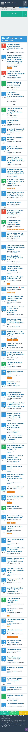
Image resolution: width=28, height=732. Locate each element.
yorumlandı (15, 89)
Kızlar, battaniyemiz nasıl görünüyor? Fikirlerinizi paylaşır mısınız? (15, 298)
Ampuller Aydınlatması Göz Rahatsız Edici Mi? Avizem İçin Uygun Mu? (15, 447)
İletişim (2, 715)
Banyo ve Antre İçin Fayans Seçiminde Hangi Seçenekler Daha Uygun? (15, 560)
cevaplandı (15, 66)
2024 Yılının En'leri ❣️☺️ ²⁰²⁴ (15, 287)
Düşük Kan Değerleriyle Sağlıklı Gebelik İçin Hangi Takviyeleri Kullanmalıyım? (15, 171)
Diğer (14, 52)
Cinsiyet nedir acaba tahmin (16, 703)
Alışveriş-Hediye (16, 65)
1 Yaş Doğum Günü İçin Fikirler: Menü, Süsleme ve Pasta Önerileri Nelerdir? (15, 394)
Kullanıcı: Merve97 (4, 7)
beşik (8, 283)
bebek (2, 716)
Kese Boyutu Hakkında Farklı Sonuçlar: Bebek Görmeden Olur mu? (14, 84)
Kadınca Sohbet (11, 3)
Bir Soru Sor (11, 14)
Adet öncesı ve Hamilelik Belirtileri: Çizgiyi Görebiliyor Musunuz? (15, 457)
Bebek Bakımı (9, 715)
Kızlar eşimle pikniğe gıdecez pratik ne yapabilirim (13, 600)
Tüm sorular (4, 9)
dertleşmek (9, 378)
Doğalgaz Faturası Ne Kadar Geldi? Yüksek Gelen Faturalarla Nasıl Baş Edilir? (16, 404)
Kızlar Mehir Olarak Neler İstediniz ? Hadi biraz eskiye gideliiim (15, 570)
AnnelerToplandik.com (5, 717)
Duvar (14, 7)
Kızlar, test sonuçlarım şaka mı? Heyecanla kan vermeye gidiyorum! (16, 247)
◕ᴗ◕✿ (16, 229)
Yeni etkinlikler (23, 7)
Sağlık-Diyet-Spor (17, 77)
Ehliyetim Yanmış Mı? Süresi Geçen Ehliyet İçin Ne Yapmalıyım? (15, 268)
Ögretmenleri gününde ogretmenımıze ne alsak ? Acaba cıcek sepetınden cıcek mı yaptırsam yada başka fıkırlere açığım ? (15, 59)
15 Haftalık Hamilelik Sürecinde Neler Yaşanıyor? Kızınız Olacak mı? (15, 73)
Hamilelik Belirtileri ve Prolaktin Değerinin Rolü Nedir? (15, 257)
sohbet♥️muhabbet (10, 188)
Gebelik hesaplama (17, 715)
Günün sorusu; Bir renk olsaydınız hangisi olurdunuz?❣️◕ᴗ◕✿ (14, 222)
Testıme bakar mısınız (14, 649)
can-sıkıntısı (21, 229)
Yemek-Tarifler (15, 604)
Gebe (23, 715)
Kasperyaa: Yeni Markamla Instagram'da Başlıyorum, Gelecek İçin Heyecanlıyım (15, 194)
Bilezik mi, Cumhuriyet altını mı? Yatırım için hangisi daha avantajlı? (14, 415)
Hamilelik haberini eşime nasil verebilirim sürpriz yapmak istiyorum (15, 589)
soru (8, 615)
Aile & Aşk (15, 197)
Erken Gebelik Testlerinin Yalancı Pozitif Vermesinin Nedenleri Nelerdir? (15, 235)
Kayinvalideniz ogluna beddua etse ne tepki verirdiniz (14, 658)
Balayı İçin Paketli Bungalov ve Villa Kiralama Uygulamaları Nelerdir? (15, 549)
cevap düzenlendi (10, 359)
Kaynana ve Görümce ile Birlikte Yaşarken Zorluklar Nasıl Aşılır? (15, 354)
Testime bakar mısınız (14, 202)
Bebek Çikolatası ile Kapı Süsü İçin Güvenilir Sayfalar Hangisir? (15, 333)
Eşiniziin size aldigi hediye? (15, 487)
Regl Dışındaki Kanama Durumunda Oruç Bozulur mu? (15, 148)
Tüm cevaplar (14, 9)
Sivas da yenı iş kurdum (14, 687)
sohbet (8, 522)
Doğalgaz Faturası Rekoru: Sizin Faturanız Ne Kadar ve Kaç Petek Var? (15, 181)
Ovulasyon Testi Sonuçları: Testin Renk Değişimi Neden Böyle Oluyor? (15, 212)
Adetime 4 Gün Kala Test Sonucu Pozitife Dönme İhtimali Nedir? (14, 437)
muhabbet (13, 522)
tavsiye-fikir (9, 68)
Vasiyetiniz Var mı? (13, 506)
